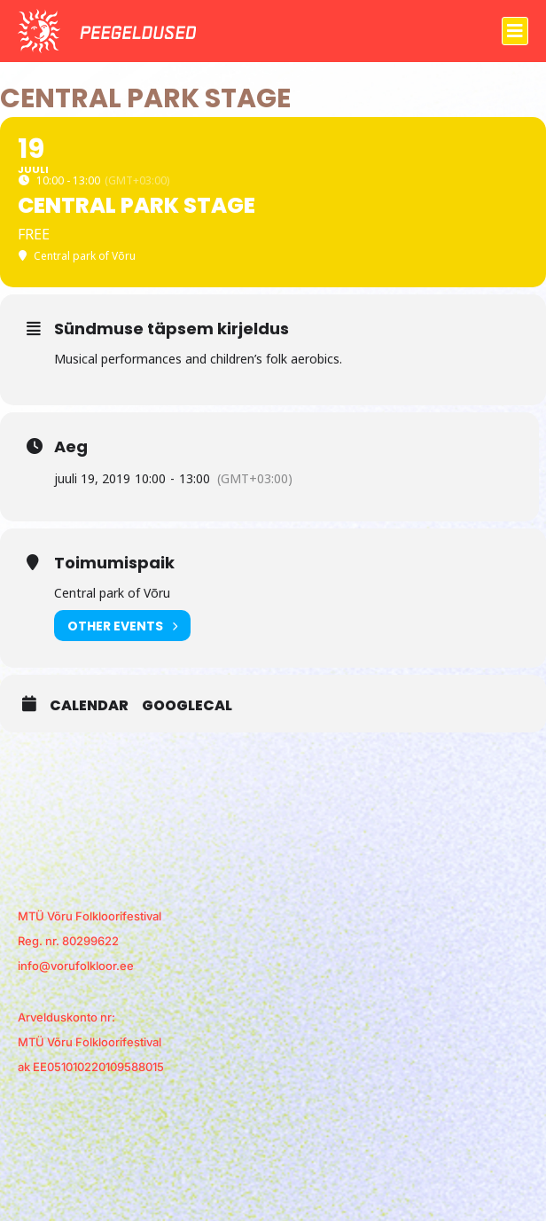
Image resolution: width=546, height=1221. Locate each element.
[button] (515, 31)
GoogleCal (187, 706)
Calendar (89, 706)
